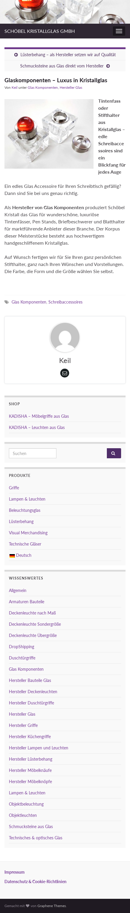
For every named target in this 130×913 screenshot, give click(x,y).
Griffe (14, 487)
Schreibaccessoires (65, 301)
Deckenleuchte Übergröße (33, 635)
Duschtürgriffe (22, 657)
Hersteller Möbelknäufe (30, 770)
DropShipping (21, 646)
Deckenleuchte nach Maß (32, 612)
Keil (15, 87)
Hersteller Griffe (23, 725)
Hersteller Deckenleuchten (33, 691)
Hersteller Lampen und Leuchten (38, 747)
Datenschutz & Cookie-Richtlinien (35, 881)
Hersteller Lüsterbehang (30, 759)
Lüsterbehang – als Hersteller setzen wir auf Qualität (68, 54)
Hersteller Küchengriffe (30, 736)
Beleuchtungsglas (24, 510)
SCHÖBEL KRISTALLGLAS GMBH (39, 31)
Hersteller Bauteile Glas (30, 680)
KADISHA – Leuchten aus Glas (37, 427)
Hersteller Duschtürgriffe (31, 702)
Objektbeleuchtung (26, 803)
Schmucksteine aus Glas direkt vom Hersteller (62, 65)
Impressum (14, 872)
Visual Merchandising (28, 532)
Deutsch (20, 555)
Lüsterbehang (21, 521)
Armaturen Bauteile (26, 601)
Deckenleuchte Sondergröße (35, 624)
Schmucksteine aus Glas (31, 826)
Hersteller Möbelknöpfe (30, 781)
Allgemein (17, 590)
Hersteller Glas (71, 87)
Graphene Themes (51, 906)
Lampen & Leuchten (27, 498)
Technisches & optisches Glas (35, 837)
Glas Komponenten (43, 87)
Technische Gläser (25, 543)
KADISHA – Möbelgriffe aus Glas (39, 416)
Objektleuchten (23, 815)
